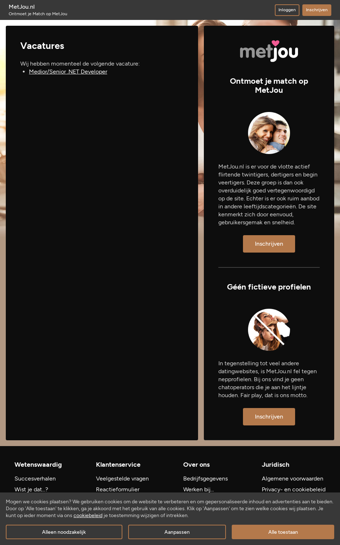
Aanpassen (177, 532)
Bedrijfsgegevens (205, 478)
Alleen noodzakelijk (64, 532)
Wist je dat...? (31, 489)
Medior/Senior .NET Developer (68, 71)
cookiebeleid (88, 515)
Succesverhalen (35, 478)
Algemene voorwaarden (292, 478)
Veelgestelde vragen (122, 478)
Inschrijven (317, 9)
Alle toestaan (283, 532)
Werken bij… (198, 489)
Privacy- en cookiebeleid (294, 489)
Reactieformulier (117, 489)
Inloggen (287, 9)
